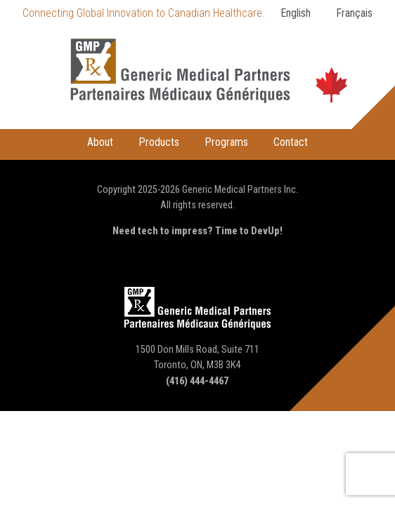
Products (158, 142)
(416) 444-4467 (197, 381)
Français (354, 13)
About (100, 142)
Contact (290, 142)
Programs (226, 142)
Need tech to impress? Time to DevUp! (197, 231)
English (295, 13)
